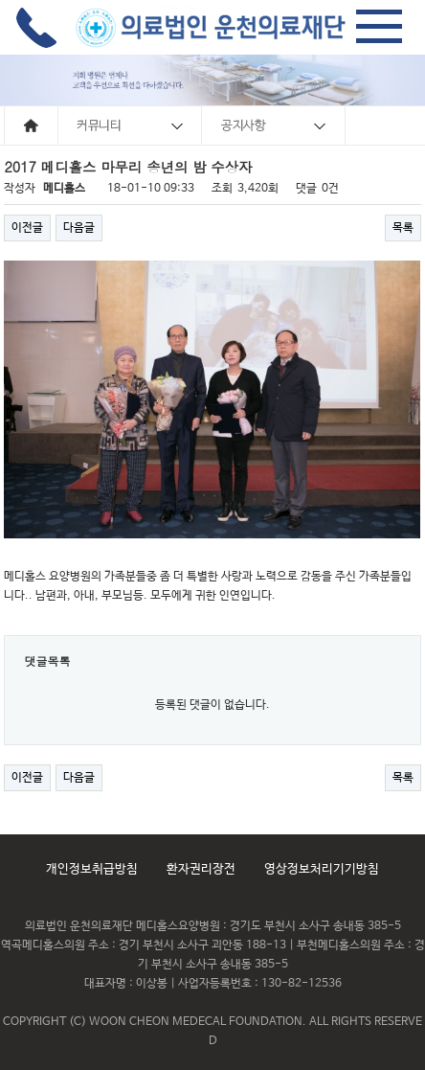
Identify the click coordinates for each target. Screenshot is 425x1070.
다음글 (79, 228)
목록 (403, 228)
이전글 (27, 228)
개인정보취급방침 (92, 869)
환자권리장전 (201, 869)
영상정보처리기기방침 (321, 869)
